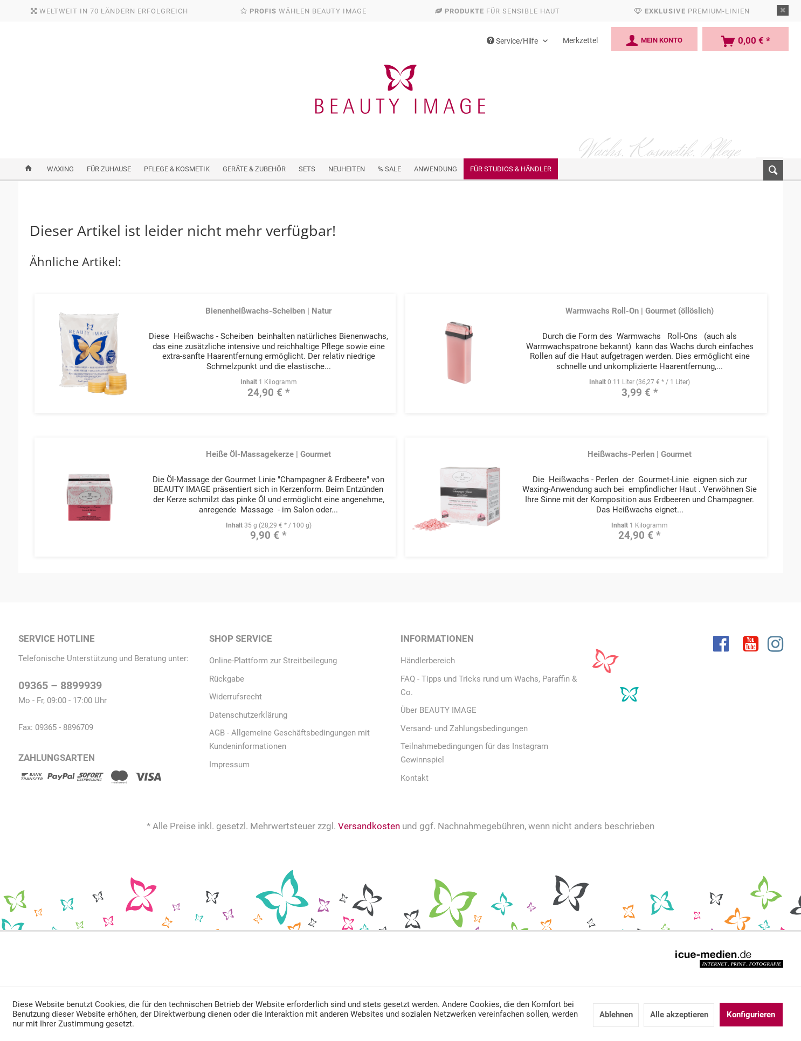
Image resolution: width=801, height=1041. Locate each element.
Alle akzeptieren (679, 1014)
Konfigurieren (751, 1014)
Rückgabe (226, 679)
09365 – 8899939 (60, 685)
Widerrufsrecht (235, 697)
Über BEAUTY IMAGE (438, 710)
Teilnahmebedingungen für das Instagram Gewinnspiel (474, 753)
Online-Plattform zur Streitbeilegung (273, 660)
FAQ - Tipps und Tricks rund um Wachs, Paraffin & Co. (488, 685)
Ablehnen (616, 1014)
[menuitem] (769, 168)
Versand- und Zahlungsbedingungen (464, 728)
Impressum (229, 764)
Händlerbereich (427, 660)
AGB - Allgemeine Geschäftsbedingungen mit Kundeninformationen (289, 739)
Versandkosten (369, 826)
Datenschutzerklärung (248, 715)
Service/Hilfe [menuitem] (513, 41)
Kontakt (414, 778)
